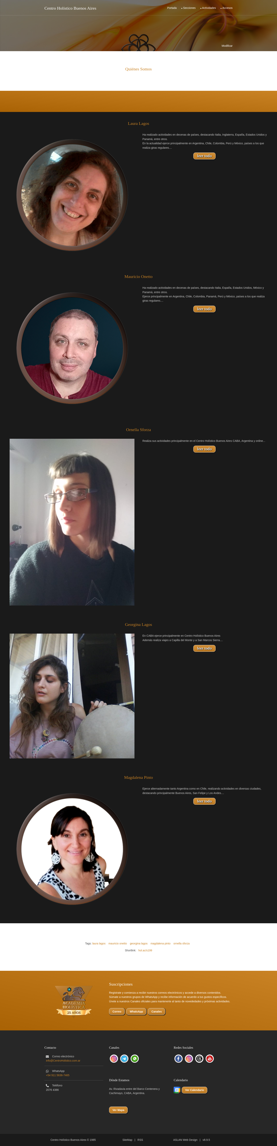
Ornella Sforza (138, 429)
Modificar (227, 45)
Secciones (189, 7)
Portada (172, 7)
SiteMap (127, 1139)
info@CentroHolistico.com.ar (63, 1060)
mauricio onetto (117, 943)
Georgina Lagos (138, 624)
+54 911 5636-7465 (57, 1075)
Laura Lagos (138, 123)
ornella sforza (182, 943)
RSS (140, 1139)
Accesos (227, 7)
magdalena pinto (161, 943)
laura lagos (99, 943)
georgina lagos (139, 943)
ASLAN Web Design (185, 1139)
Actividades (209, 7)
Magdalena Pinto (138, 777)
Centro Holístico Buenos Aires (70, 8)
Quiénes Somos (138, 69)
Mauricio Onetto (138, 276)
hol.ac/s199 (145, 950)
